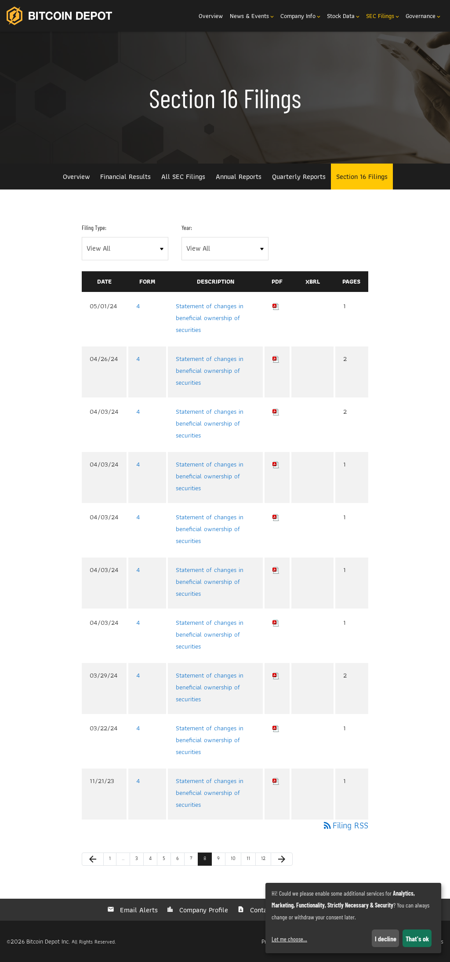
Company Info (301, 16)
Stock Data (344, 16)
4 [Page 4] (153, 860)
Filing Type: (94, 227)
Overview (211, 16)
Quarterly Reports (299, 176)
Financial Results (125, 176)
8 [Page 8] (207, 860)
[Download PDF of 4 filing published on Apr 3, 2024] (275, 411)
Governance (424, 16)
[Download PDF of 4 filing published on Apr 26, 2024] (275, 358)
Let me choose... (289, 939)
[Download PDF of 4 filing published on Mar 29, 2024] (275, 675)
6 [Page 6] (180, 860)
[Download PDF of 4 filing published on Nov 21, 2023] (275, 781)
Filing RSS (345, 825)
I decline (385, 938)
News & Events (252, 16)
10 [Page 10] (235, 860)
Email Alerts (138, 909)
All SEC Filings (183, 176)
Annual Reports (238, 176)
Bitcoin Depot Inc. (48, 941)
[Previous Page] (93, 859)
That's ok (417, 938)
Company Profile (202, 909)
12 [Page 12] (265, 860)
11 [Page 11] (251, 860)
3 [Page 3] (139, 860)
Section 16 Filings (362, 176)
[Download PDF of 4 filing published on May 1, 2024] (275, 306)
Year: (186, 227)
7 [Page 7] (193, 860)
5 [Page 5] (166, 860)
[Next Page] (282, 859)
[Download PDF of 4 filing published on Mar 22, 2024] (275, 728)
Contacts (262, 909)
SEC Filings (383, 16)
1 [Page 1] (112, 860)
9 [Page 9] (221, 860)
